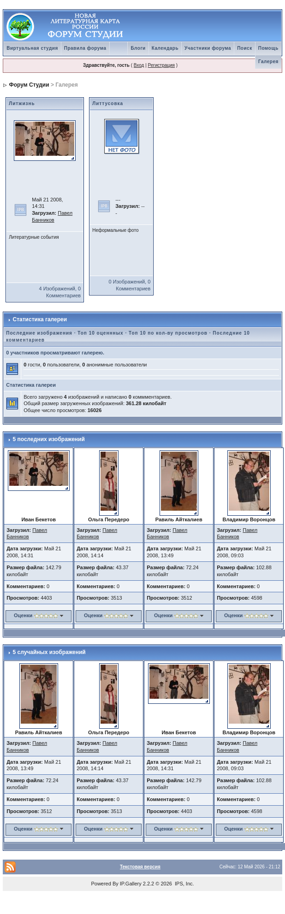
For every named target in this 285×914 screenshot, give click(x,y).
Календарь (165, 48)
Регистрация (161, 65)
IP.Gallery (131, 883)
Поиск (244, 48)
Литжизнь (22, 103)
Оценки (23, 615)
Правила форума (85, 48)
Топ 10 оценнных (100, 333)
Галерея (268, 61)
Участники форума (207, 48)
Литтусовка (107, 103)
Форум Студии (29, 85)
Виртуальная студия (32, 48)
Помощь (268, 48)
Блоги (138, 48)
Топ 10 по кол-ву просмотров (168, 333)
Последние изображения (39, 333)
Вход (139, 65)
